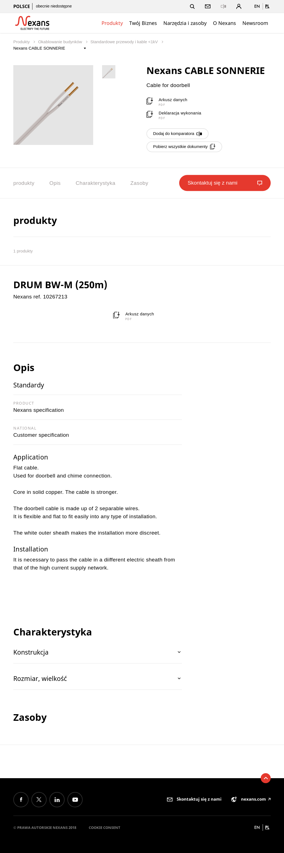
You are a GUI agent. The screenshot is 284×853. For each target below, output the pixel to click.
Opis (55, 183)
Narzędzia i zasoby (185, 23)
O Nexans (224, 23)
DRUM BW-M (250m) (60, 284)
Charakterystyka (95, 183)
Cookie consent (104, 827)
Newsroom (255, 23)
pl (267, 6)
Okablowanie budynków (60, 41)
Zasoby (139, 183)
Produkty (112, 23)
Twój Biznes (143, 23)
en (257, 6)
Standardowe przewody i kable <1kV (124, 41)
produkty (23, 183)
